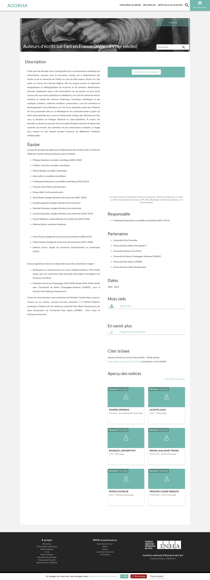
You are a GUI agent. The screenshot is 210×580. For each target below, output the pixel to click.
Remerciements (46, 549)
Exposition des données (47, 557)
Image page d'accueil (46, 560)
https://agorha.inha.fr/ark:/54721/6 (124, 361)
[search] (187, 5)
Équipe (105, 549)
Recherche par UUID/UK (47, 562)
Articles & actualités (171, 4)
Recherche (150, 4)
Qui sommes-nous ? (105, 543)
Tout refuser (138, 576)
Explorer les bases (131, 4)
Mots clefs (125, 306)
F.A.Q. (46, 552)
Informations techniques (47, 546)
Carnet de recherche (104, 552)
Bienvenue (47, 543)
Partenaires (105, 554)
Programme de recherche (132, 331)
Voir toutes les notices (175, 379)
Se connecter (200, 7)
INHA (105, 546)
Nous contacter (47, 554)
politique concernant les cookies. (102, 576)
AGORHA (16, 5)
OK (124, 576)
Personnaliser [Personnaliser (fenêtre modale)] (156, 576)
